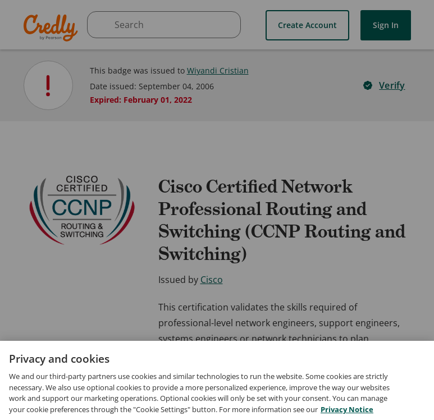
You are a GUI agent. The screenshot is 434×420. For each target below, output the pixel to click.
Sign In (386, 25)
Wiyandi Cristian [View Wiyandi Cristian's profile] (218, 70)
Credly (52, 28)
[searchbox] (164, 24)
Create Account (307, 25)
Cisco (211, 279)
